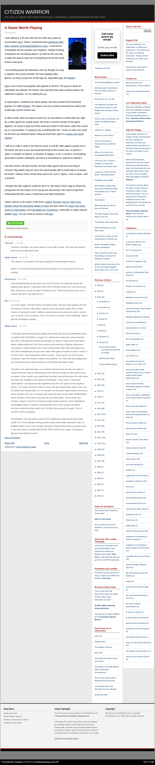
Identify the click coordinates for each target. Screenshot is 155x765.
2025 (99, 285)
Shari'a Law (131, 520)
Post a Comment (12, 437)
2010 (99, 443)
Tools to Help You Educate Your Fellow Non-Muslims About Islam (107, 121)
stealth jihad (131, 526)
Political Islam (100, 642)
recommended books (134, 498)
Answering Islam (101, 695)
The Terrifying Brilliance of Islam (107, 82)
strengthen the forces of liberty (138, 556)
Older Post (83, 443)
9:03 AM (23, 326)
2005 (99, 472)
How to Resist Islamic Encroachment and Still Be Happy (105, 144)
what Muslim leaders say (136, 637)
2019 (99, 391)
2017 (99, 403)
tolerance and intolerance (136, 623)
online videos (131, 459)
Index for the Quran (103, 519)
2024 (99, 291)
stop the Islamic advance (136, 531)
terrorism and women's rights (137, 587)
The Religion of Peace (103, 647)
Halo (60, 78)
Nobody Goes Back (106, 358)
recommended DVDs (134, 503)
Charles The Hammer (134, 286)
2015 (99, 414)
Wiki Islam (99, 653)
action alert (130, 256)
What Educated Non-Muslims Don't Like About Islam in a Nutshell (106, 91)
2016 (99, 408)
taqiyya (129, 180)
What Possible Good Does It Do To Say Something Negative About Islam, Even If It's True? (107, 267)
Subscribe (107, 55)
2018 (99, 397)
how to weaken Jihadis (135, 423)
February (103, 337)
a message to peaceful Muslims (138, 233)
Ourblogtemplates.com (44, 762)
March (101, 331)
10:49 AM (14, 301)
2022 (99, 373)
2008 (99, 455)
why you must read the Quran (137, 657)
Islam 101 (98, 636)
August (102, 319)
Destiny (71, 78)
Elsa (7, 301)
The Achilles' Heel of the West (106, 222)
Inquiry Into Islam (76, 206)
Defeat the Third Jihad (12, 723)
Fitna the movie (132, 333)
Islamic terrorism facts (135, 448)
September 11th (132, 514)
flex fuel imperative (133, 339)
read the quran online (134, 492)
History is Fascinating (15, 210)
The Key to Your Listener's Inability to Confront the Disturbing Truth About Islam (106, 163)
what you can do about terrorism (138, 643)
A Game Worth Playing (23, 28)
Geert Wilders (131, 350)
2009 (99, 449)
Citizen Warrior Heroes (13, 716)
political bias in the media (136, 475)
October (102, 313)
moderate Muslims (133, 453)
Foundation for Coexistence (44, 210)
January (102, 342)
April (101, 325)
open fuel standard (133, 465)
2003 (99, 484)
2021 (99, 379)
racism (129, 487)
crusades (130, 292)
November (103, 307)
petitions (129, 470)
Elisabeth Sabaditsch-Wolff (136, 317)
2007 (99, 461)
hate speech (131, 356)
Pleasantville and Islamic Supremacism (72, 716)
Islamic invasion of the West (137, 439)
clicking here (131, 50)
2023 (99, 297)
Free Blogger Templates (13, 762)
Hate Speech (100, 200)
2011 (99, 438)
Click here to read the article (66, 739)
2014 (99, 420)
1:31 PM (19, 243)
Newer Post (9, 443)
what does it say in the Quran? (138, 629)
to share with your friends (136, 618)
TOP (152, 762)
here (20, 42)
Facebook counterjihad (135, 322)
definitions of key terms (135, 297)
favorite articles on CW (135, 328)
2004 (99, 478)
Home (46, 443)
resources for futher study (136, 509)
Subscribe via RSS (102, 68)
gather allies (131, 345)
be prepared (131, 281)
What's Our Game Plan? (104, 135)
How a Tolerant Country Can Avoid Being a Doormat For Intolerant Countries (106, 256)
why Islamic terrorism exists (137, 651)
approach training (133, 267)
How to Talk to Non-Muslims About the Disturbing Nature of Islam (138, 414)
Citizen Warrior (26, 12)
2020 (99, 385)
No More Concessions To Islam (16, 720)
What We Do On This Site (105, 99)
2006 (99, 467)
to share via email (133, 612)
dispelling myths (132, 303)
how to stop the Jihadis (135, 406)
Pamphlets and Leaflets (104, 180)
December (103, 301)
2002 (99, 490)
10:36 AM (21, 279)
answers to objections (134, 261)
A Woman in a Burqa (103, 130)
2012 (99, 432)
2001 (99, 496)
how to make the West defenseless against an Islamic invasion (138, 386)
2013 (99, 426)
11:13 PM (23, 257)
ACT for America (132, 250)
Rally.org (141, 47)
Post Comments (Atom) (26, 447)
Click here (106, 578)
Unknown (9, 243)
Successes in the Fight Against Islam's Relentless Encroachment (107, 669)
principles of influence (134, 481)
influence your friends (134, 428)
